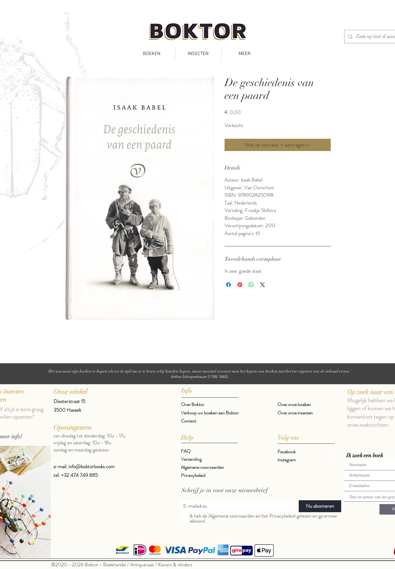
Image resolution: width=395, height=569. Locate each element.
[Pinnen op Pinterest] (239, 284)
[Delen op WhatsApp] (251, 284)
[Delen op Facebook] (228, 284)
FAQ (185, 451)
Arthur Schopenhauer (189, 376)
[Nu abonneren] (320, 506)
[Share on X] (262, 284)
